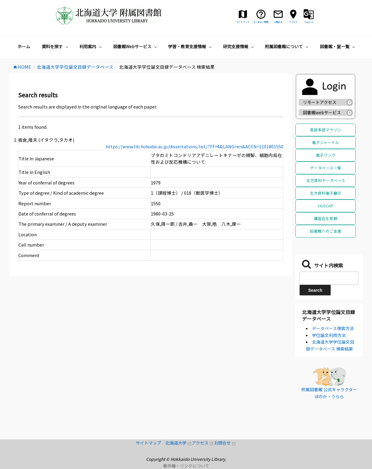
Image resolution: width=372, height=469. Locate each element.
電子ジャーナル (325, 142)
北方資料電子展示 (325, 193)
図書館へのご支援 (325, 231)
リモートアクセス (319, 102)
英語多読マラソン (325, 130)
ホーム (23, 46)
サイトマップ (150, 443)
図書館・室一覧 (338, 46)
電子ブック (325, 155)
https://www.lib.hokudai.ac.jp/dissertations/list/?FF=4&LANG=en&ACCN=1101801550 (194, 146)
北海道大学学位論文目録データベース (328, 315)
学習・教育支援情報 (190, 46)
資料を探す (56, 46)
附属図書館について (287, 46)
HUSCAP (325, 206)
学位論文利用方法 (329, 335)
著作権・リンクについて (186, 466)
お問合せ (225, 443)
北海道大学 (178, 443)
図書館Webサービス (135, 46)
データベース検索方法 (333, 328)
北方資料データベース (325, 180)
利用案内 (91, 46)
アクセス (203, 443)
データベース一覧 (325, 168)
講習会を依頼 (325, 218)
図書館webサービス (322, 112)
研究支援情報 (239, 46)
